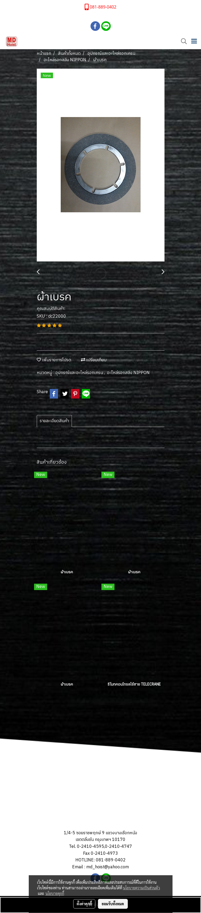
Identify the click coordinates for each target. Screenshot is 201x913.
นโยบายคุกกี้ (55, 893)
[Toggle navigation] (194, 41)
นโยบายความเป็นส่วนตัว (141, 887)
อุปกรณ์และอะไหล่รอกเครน (79, 372)
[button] (182, 41)
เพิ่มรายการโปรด (54, 360)
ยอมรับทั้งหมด (113, 903)
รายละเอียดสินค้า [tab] (54, 421)
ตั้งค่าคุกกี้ (84, 903)
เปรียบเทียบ (93, 360)
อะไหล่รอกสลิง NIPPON (128, 372)
